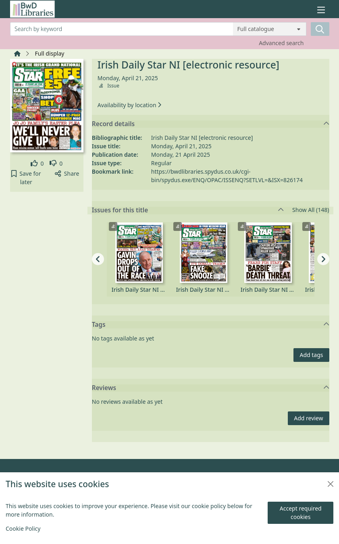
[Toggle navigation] (321, 10)
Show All (310, 210)
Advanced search (281, 43)
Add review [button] (308, 418)
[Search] (320, 29)
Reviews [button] (210, 388)
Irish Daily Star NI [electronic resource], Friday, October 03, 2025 (278, 289)
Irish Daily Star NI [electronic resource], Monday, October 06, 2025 (149, 289)
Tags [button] (210, 324)
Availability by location (129, 105)
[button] (26, 177)
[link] (37, 163)
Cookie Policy (23, 528)
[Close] (330, 484)
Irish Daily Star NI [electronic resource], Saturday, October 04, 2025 (214, 289)
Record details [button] (210, 124)
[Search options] (269, 29)
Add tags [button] (311, 355)
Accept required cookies (301, 513)
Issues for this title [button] (188, 210)
